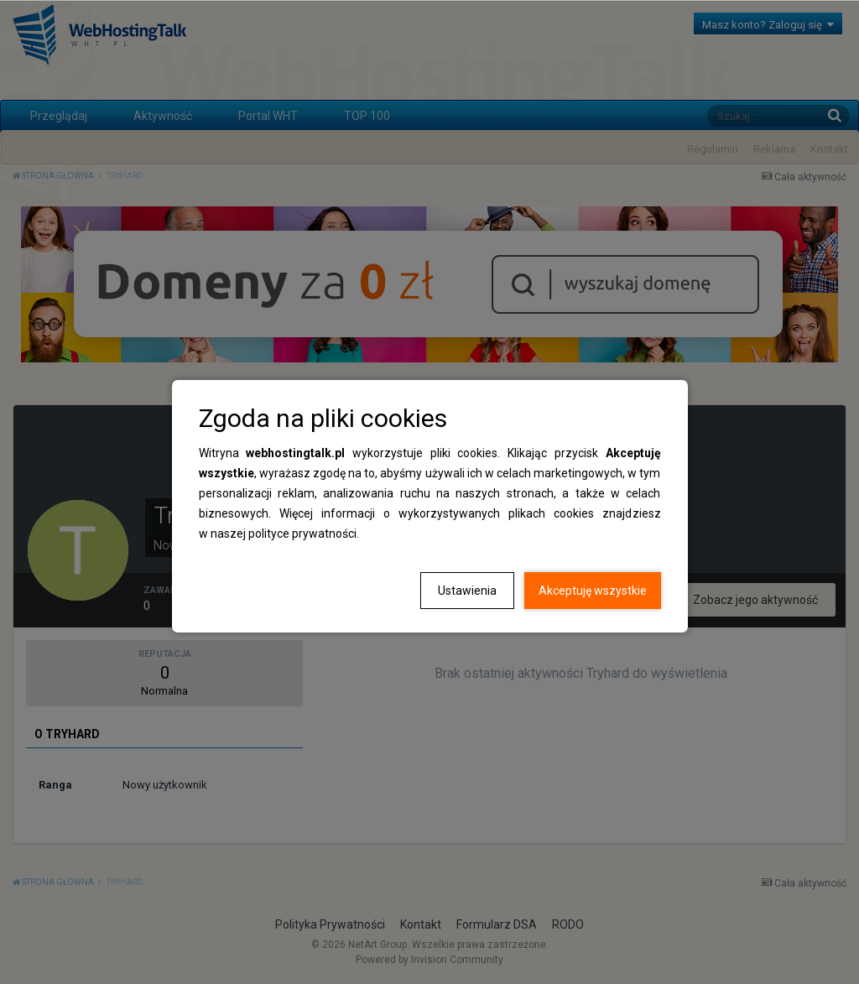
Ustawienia (467, 590)
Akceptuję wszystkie (593, 590)
